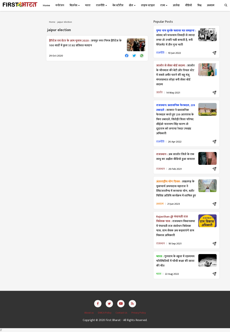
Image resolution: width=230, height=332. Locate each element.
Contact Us (122, 313)
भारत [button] (87, 5)
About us (89, 313)
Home (46, 5)
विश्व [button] (199, 5)
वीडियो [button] (188, 5)
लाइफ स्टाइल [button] (148, 5)
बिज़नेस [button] (75, 5)
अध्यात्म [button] (210, 5)
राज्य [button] (163, 5)
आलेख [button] (176, 5)
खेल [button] (132, 5)
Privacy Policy (138, 313)
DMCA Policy (105, 313)
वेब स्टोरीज (117, 5)
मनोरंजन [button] (59, 5)
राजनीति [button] (101, 5)
